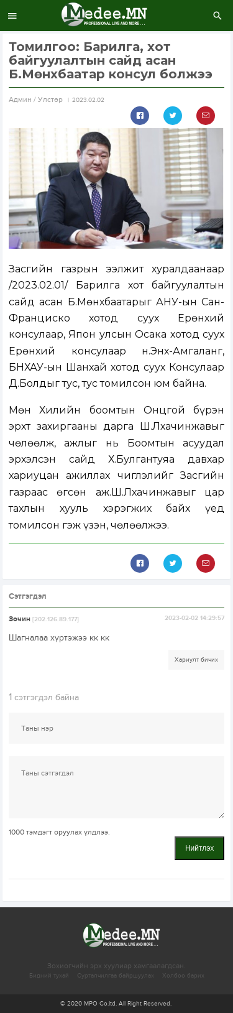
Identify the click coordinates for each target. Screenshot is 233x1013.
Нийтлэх (199, 848)
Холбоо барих (183, 975)
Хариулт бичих (196, 660)
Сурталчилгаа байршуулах (115, 975)
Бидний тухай (49, 975)
